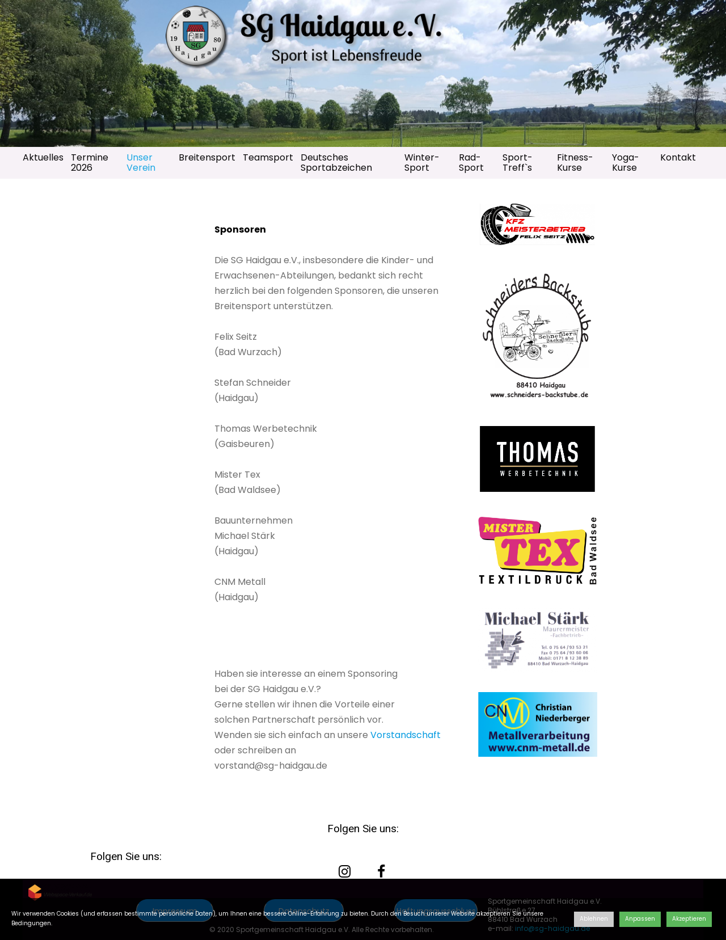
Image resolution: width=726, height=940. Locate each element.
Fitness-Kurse (575, 162)
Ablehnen (594, 918)
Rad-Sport (471, 162)
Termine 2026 (89, 162)
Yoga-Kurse (625, 162)
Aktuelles (43, 157)
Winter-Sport (422, 162)
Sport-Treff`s (518, 162)
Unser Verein (140, 162)
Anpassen (640, 918)
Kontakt (678, 157)
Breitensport (207, 157)
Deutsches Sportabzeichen (336, 162)
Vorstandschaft (405, 734)
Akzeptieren (689, 918)
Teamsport (268, 157)
